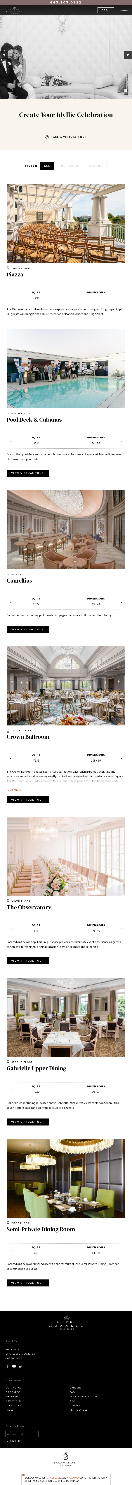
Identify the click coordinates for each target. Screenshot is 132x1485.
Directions (13, 1401)
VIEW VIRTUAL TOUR (27, 473)
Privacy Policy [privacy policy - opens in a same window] (73, 1478)
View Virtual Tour (27, 629)
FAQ (72, 1392)
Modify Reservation (84, 1396)
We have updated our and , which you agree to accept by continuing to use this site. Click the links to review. (66, 1480)
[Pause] (125, 90)
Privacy (75, 1405)
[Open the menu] (124, 10)
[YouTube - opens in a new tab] (14, 1366)
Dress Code (14, 1405)
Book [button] (106, 10)
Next (128, 55)
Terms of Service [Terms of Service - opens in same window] (54, 1478)
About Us (12, 1396)
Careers (75, 1387)
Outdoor (69, 166)
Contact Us (13, 1387)
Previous (4, 55)
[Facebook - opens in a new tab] (8, 1366)
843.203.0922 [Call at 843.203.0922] (66, 2)
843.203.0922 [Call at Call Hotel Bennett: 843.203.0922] (14, 1358)
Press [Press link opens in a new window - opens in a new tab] (9, 1409)
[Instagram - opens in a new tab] (20, 1366)
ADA (72, 1401)
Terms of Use (79, 1409)
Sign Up (13, 1441)
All (47, 166)
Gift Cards (13, 1392)
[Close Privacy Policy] (23, 1475)
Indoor (96, 166)
